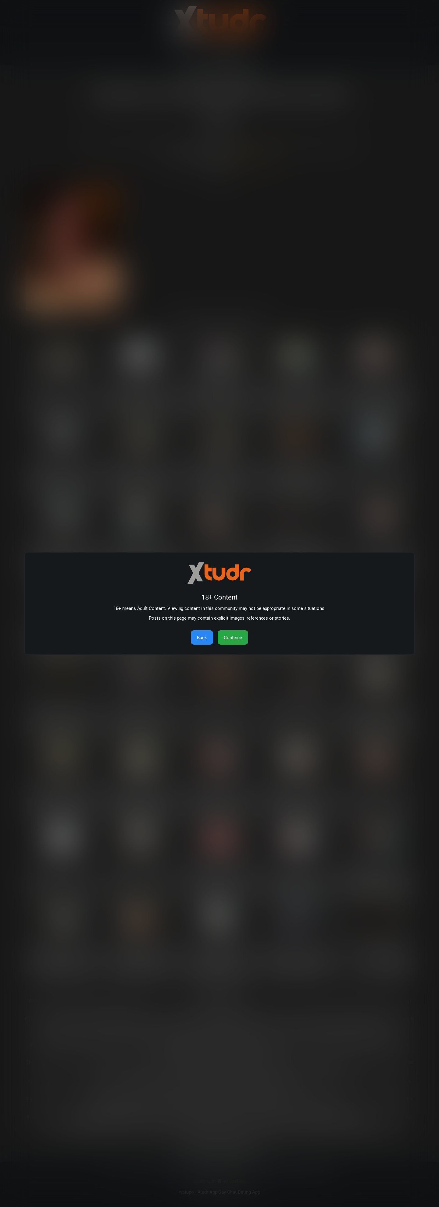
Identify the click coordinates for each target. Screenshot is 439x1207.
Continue (233, 637)
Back (202, 637)
